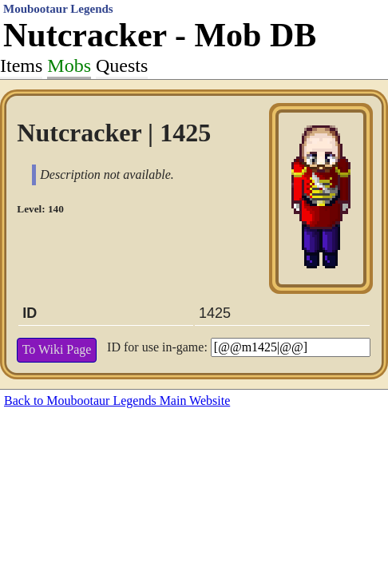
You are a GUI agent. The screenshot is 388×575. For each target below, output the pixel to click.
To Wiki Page (57, 349)
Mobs (69, 65)
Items (21, 65)
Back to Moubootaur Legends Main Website (117, 400)
